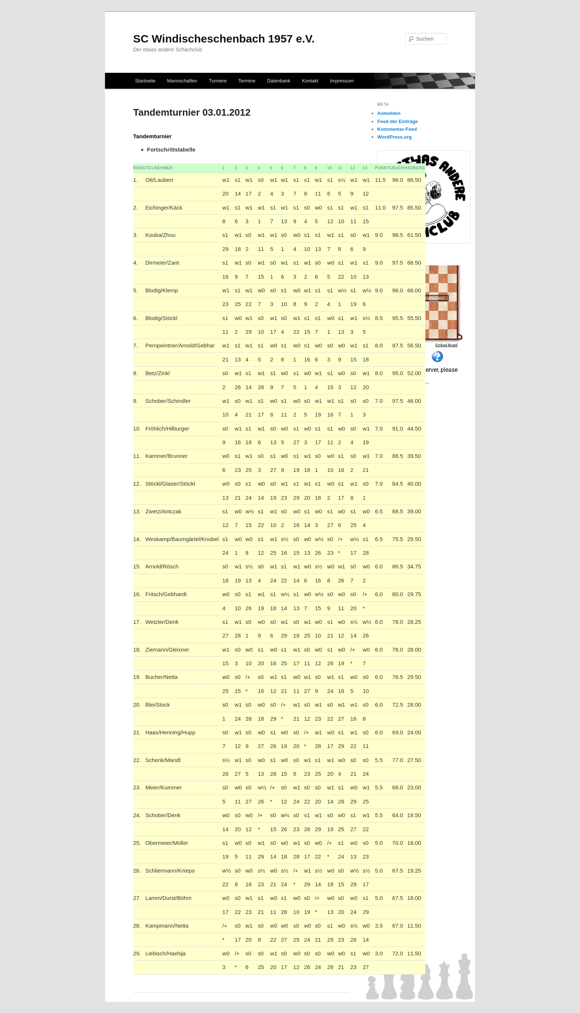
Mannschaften (182, 81)
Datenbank (278, 81)
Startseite (145, 81)
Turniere (218, 81)
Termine (246, 81)
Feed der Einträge (397, 121)
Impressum (342, 81)
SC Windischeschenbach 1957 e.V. (224, 39)
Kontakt (310, 81)
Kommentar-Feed (397, 129)
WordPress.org (394, 137)
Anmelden (389, 113)
